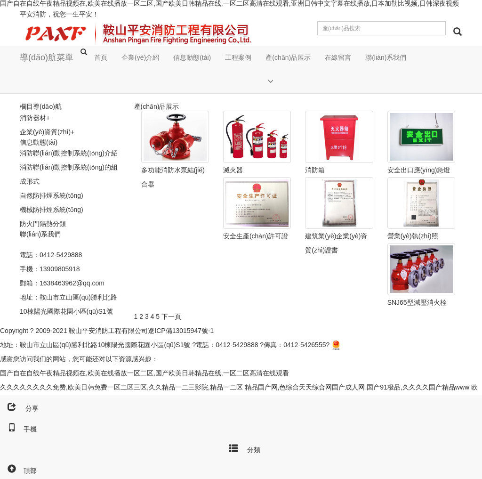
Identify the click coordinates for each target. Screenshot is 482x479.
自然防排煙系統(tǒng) (51, 195)
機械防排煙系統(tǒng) (51, 209)
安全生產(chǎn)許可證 (255, 236)
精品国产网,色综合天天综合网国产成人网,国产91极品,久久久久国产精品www (357, 387)
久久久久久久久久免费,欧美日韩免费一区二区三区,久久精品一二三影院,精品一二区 (121, 387)
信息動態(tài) (192, 57)
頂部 (18, 470)
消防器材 (33, 118)
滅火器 (233, 170)
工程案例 (238, 57)
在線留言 (338, 57)
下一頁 (171, 316)
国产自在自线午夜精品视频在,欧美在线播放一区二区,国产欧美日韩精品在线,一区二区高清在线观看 (144, 373)
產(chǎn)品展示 (288, 57)
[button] (288, 81)
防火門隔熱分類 (43, 223)
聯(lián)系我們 (385, 57)
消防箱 (315, 170)
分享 (19, 408)
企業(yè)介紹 (140, 57)
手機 (18, 429)
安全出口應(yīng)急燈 (418, 170)
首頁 (100, 57)
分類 (241, 448)
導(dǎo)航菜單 (46, 57)
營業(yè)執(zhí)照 (412, 236)
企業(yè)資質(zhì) (45, 132)
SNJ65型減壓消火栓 (417, 302)
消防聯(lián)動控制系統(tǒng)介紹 (69, 153)
